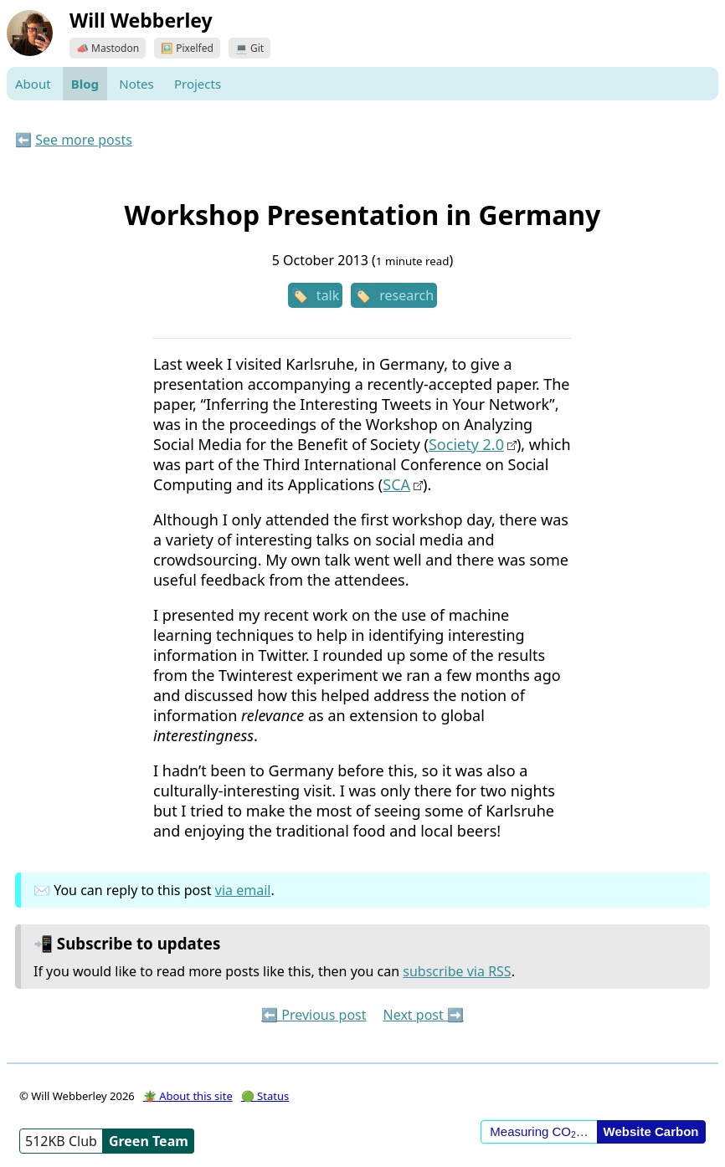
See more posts (83, 140)
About (33, 83)
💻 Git (249, 48)
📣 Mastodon (107, 48)
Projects (197, 83)
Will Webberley (141, 20)
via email (243, 890)
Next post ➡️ (423, 1015)
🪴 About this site (188, 1095)
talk (327, 295)
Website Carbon (651, 1131)
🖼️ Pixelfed (187, 48)
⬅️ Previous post (313, 1015)
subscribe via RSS (457, 971)
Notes (136, 83)
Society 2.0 (466, 444)
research (406, 295)
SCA (396, 484)
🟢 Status (265, 1095)
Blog (85, 83)
